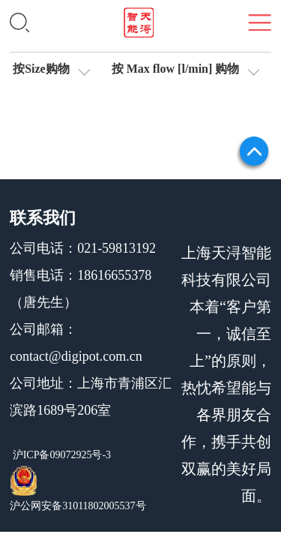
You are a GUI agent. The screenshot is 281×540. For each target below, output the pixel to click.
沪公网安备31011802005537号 (77, 506)
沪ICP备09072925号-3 (60, 454)
